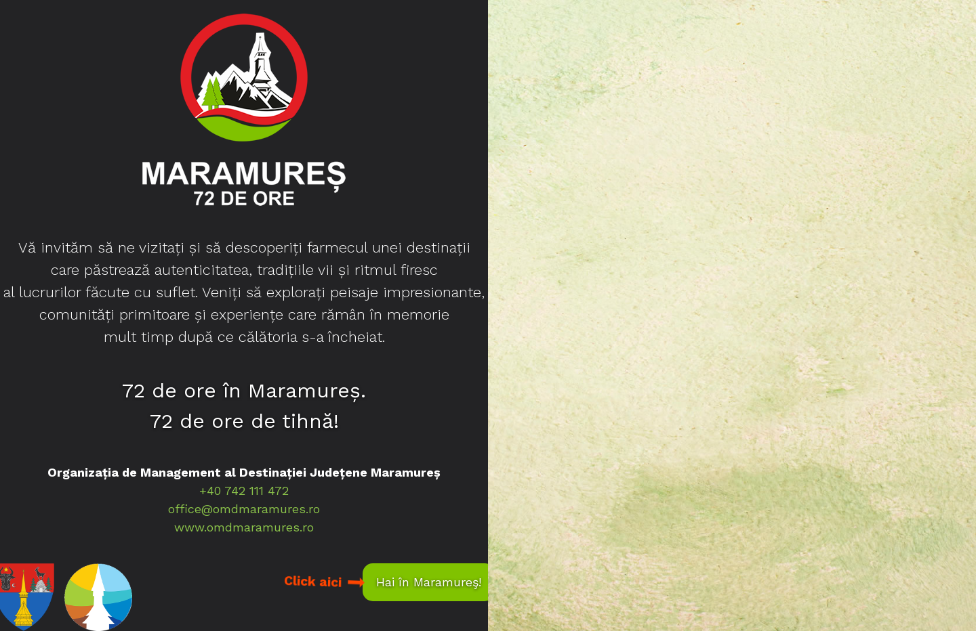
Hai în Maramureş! (428, 582)
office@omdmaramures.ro (244, 509)
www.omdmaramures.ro (244, 527)
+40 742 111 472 (244, 490)
